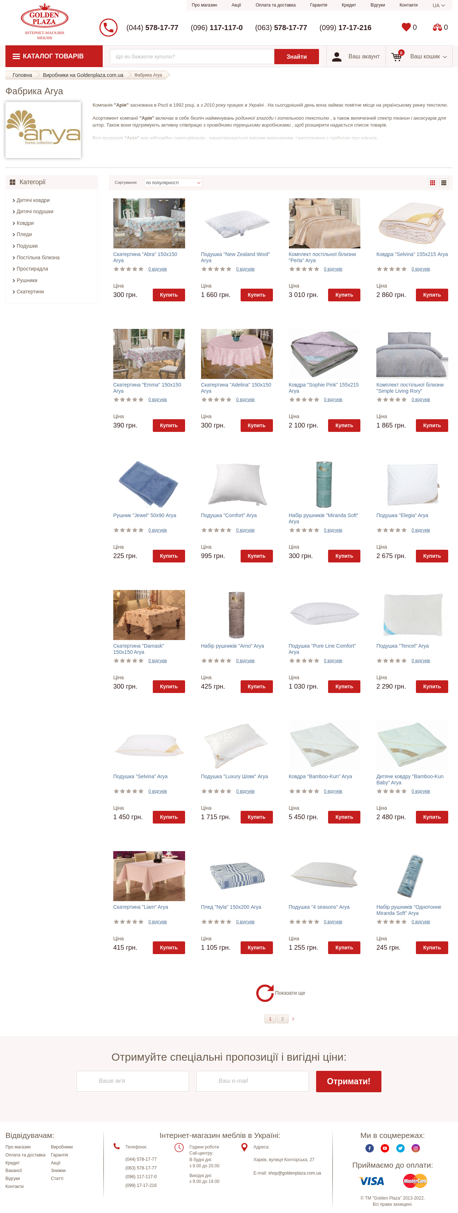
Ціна (118, 286)
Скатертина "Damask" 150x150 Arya (138, 649)
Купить (169, 295)
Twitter (400, 1148)
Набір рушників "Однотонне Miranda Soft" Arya (408, 910)
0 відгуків (157, 269)
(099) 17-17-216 (141, 1185)
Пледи (24, 234)
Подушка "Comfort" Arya (229, 515)
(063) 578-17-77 (141, 1168)
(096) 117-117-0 (141, 1176)
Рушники (27, 280)
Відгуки (378, 5)
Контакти (409, 5)
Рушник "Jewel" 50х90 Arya (144, 515)
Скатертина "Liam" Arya (140, 907)
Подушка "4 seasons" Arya (319, 907)
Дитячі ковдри (33, 200)
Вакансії (13, 1170)
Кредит (349, 5)
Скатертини (30, 291)
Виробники (62, 1147)
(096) (217, 28)
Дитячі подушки (35, 211)
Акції (236, 5)
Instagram (416, 1148)
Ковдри (25, 223)
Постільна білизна (38, 257)
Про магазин (204, 5)
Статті (57, 1178)
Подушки (27, 246)
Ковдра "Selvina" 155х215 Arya (412, 254)
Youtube (385, 1148)
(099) (345, 28)
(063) (281, 28)
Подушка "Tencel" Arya (402, 646)
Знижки (58, 1170)
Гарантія (318, 5)
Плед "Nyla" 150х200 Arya (231, 907)
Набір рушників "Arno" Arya (232, 646)
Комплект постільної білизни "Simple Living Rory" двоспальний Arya (409, 391)
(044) (152, 28)
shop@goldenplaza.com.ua (294, 1173)
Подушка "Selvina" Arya (140, 776)
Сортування (126, 182)
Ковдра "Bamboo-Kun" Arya (320, 776)
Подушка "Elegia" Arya (402, 515)
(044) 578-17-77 (141, 1159)
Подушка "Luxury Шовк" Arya (234, 776)
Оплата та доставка (275, 5)
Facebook (369, 1148)
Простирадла (32, 269)
